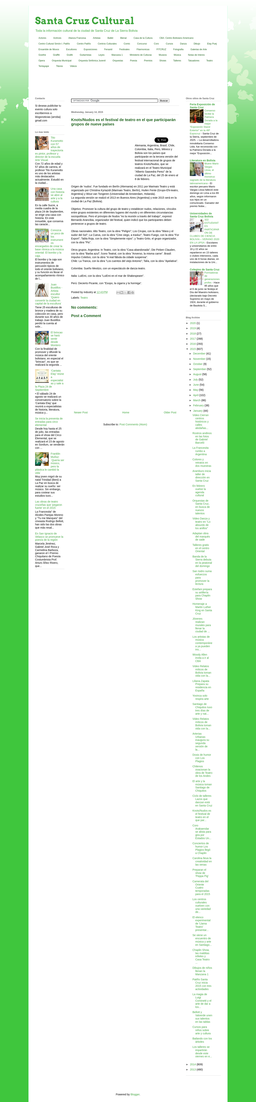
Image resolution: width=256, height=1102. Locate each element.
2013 (193, 1069)
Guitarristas (85, 55)
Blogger (134, 1094)
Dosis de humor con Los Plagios (201, 758)
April (196, 395)
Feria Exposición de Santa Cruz (202, 106)
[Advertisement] (128, 83)
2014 (193, 1064)
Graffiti (56, 55)
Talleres (177, 60)
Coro (156, 43)
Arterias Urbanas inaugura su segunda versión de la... (200, 741)
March (197, 400)
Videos (73, 66)
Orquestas (118, 60)
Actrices (57, 38)
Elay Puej (212, 43)
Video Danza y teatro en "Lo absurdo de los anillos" (201, 523)
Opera (41, 60)
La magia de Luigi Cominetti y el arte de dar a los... (201, 1000)
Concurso (142, 43)
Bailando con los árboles (202, 1040)
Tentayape (43, 66)
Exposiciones (90, 49)
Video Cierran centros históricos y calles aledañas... (200, 421)
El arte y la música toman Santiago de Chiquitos (202, 786)
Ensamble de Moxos (48, 49)
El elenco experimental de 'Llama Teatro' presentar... (201, 924)
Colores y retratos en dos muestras (201, 462)
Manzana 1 (117, 55)
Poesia (133, 60)
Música (177, 55)
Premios (148, 60)
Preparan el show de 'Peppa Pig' (200, 873)
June (196, 384)
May (196, 389)
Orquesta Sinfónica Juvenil (92, 60)
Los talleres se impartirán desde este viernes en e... (202, 1051)
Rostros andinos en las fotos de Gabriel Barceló (202, 438)
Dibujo (197, 43)
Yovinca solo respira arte (200, 697)
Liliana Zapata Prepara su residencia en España (201, 685)
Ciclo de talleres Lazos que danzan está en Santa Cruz (202, 800)
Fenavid (108, 49)
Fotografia (178, 49)
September (200, 369)
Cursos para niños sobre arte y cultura (201, 1030)
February (198, 405)
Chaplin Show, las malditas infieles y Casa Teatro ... (201, 956)
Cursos (169, 43)
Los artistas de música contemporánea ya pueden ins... (202, 643)
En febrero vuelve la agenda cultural (199, 490)
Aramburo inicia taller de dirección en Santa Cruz (201, 475)
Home (125, 412)
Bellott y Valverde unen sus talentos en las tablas (202, 1017)
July (196, 379)
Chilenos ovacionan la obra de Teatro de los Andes (202, 771)
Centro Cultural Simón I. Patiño (54, 43)
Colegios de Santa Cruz (204, 269)
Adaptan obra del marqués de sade (201, 536)
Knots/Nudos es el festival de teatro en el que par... (201, 815)
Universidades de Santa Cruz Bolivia (201, 215)
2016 (193, 343)
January (198, 410)
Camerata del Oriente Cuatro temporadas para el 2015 (201, 888)
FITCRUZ (161, 49)
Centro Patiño (84, 43)
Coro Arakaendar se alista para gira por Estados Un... (201, 832)
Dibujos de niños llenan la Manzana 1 (202, 971)
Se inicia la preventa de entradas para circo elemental (49, 422)
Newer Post (81, 412)
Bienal (123, 38)
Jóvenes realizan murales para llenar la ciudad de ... (201, 625)
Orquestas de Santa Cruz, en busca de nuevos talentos (201, 507)
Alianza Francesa (77, 38)
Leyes (101, 55)
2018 (193, 333)
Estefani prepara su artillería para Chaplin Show (202, 594)
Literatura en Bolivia (202, 160)
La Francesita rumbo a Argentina (200, 451)
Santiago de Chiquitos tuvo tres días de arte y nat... (202, 708)
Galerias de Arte (199, 49)
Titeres (59, 66)
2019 (193, 328)
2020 (193, 323)
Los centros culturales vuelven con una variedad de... (201, 905)
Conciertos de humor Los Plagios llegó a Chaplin (201, 848)
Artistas (97, 38)
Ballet (110, 38)
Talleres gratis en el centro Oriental (200, 548)
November (199, 358)
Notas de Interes (196, 55)
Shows (162, 60)
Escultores (71, 49)
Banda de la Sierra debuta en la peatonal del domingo (202, 561)
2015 (193, 348)
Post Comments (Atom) (133, 424)
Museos (163, 55)
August (197, 374)
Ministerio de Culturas (141, 55)
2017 (193, 338)
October (198, 363)
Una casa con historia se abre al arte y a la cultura (57, 195)
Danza (183, 43)
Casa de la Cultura (143, 38)
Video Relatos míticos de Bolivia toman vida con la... (201, 671)
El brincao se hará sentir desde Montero (57, 339)
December (199, 353)
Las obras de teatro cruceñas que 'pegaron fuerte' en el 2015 (48, 505)
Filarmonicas (143, 49)
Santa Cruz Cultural (84, 20)
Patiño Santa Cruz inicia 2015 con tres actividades (201, 984)
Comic (127, 43)
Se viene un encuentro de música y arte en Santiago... (202, 940)
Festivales (124, 49)
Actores (42, 38)
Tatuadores (193, 60)
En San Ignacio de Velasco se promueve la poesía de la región (49, 536)
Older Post (170, 412)
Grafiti (70, 55)
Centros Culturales (107, 43)
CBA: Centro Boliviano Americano (176, 38)
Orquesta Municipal (61, 60)
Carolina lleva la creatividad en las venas (202, 861)
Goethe (42, 55)
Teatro (209, 60)
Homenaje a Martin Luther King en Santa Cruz (202, 608)
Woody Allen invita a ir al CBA (200, 658)
